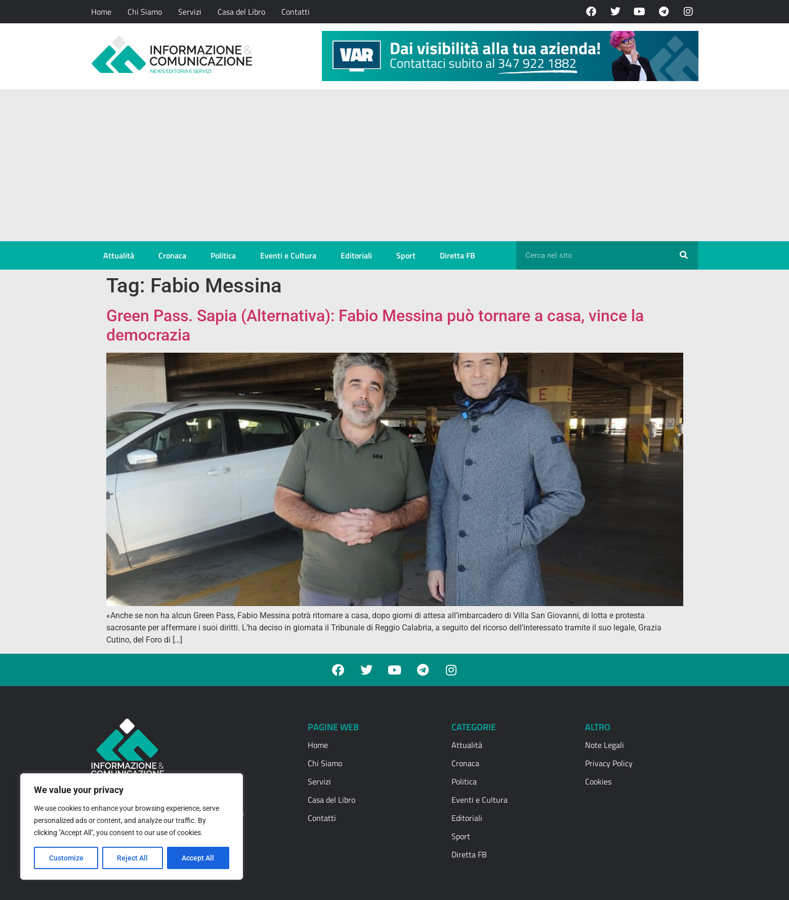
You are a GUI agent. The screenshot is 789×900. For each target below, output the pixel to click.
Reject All (132, 858)
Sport (406, 255)
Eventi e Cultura (288, 255)
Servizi (189, 12)
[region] (131, 826)
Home (101, 12)
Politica (223, 255)
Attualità (118, 255)
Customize (66, 858)
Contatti (295, 12)
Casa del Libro (241, 12)
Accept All (198, 858)
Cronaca (172, 255)
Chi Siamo (145, 12)
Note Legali (604, 745)
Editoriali (356, 255)
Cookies (598, 781)
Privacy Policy (609, 763)
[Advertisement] (394, 165)
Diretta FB (457, 255)
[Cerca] (684, 255)
